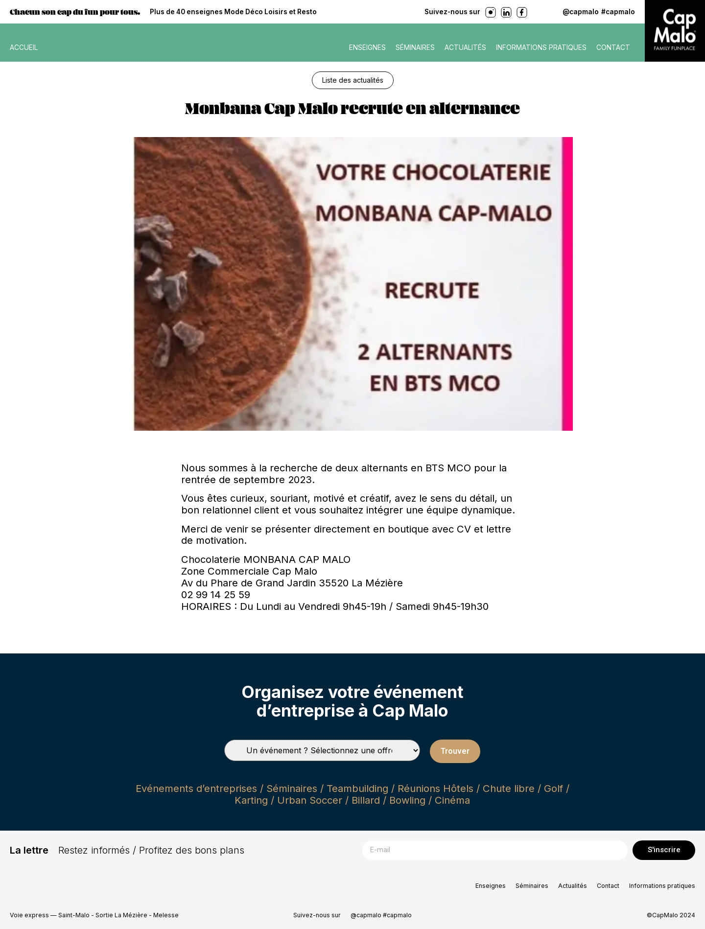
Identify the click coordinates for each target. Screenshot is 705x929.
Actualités (465, 47)
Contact (613, 47)
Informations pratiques (541, 47)
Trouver (455, 751)
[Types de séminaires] (322, 750)
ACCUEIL (24, 47)
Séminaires (415, 47)
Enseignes (367, 47)
